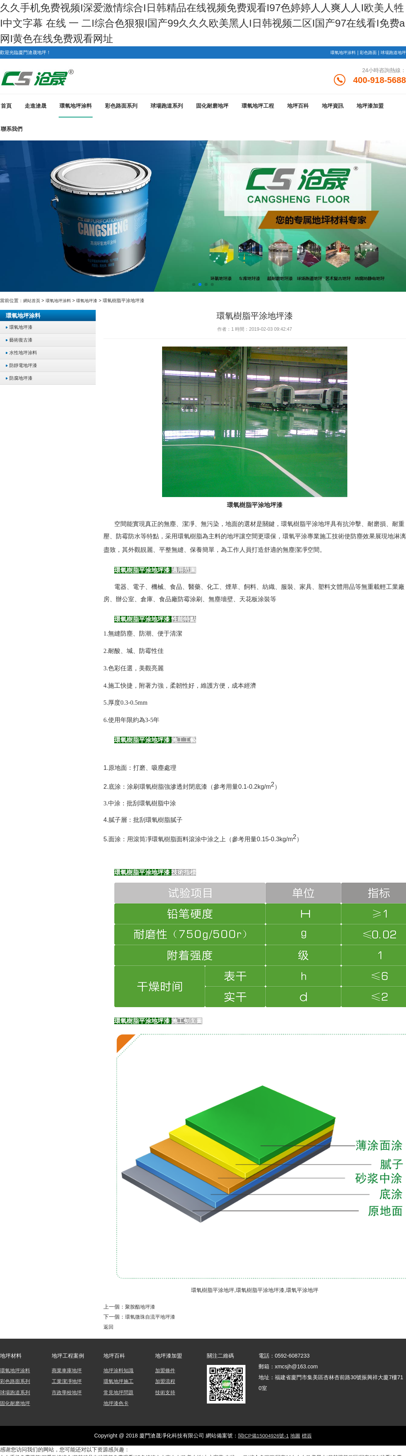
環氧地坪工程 (258, 109)
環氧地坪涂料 (338, 52)
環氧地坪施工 (119, 1383)
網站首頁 (32, 304)
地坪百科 (298, 109)
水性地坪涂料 (25, 356)
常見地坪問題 (119, 1394)
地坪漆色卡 (116, 1405)
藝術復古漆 (22, 343)
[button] (193, 287)
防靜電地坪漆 (25, 369)
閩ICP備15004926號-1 (262, 1437)
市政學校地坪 (68, 1394)
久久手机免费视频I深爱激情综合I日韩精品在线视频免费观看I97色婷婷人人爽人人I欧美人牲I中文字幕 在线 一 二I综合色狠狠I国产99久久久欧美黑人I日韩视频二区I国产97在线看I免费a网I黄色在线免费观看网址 (202, 23)
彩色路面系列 (121, 109)
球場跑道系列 (167, 109)
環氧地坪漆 (91, 304)
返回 (108, 1329)
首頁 (6, 109)
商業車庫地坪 (68, 1373)
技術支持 (166, 1394)
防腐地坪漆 (22, 381)
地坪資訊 (332, 109)
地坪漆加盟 (370, 109)
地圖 (296, 1437)
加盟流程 (166, 1383)
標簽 (308, 1437)
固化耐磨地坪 (212, 109)
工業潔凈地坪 (68, 1383)
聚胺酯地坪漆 (141, 1310)
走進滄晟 (35, 109)
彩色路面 (365, 52)
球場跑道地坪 (392, 52)
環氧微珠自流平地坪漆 (152, 1320)
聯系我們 (11, 132)
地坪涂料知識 (119, 1373)
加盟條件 (166, 1373)
